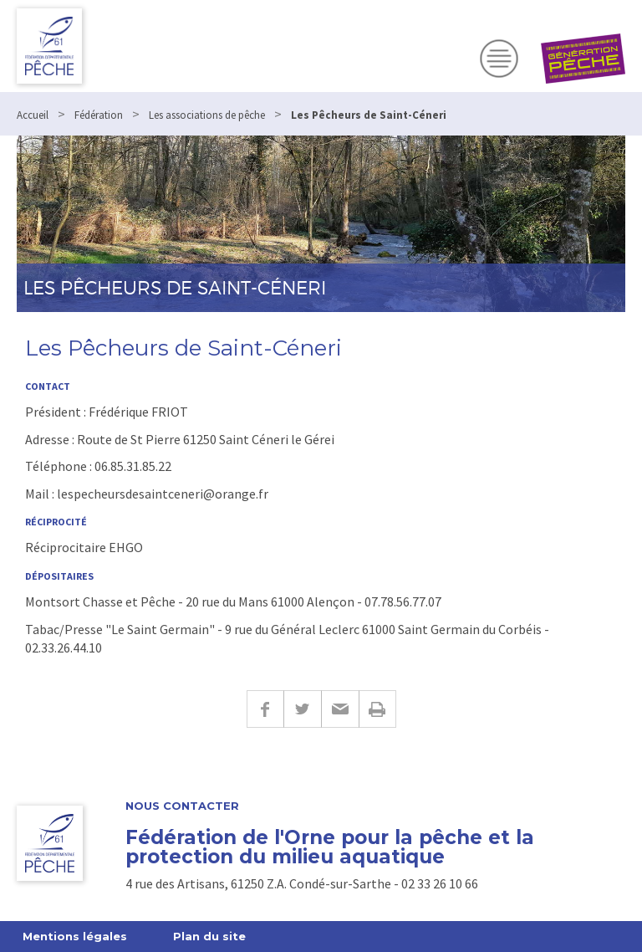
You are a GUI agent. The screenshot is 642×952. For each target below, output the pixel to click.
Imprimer (377, 709)
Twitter (302, 709)
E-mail (340, 709)
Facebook (265, 709)
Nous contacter (182, 806)
